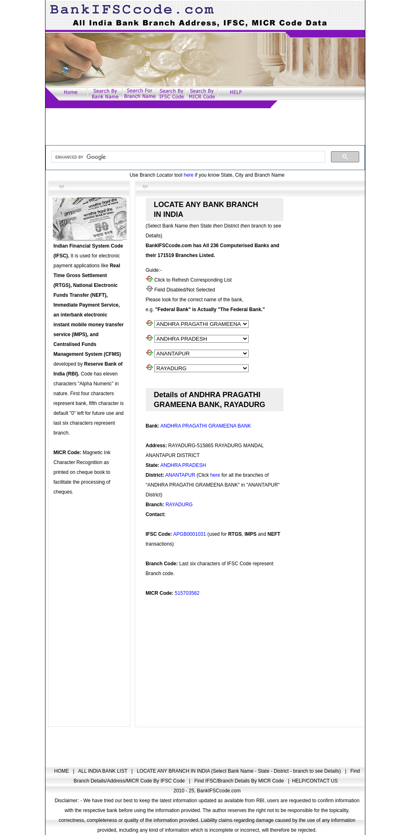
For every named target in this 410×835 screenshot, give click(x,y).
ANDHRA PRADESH (183, 465)
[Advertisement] (205, 126)
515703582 (187, 593)
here (188, 175)
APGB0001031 (189, 534)
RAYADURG (179, 504)
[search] (187, 157)
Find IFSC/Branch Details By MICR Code (239, 781)
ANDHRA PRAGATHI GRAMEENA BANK (206, 426)
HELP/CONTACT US (315, 781)
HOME (62, 771)
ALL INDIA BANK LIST (103, 771)
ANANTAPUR (180, 475)
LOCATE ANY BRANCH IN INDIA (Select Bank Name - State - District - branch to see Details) (239, 771)
